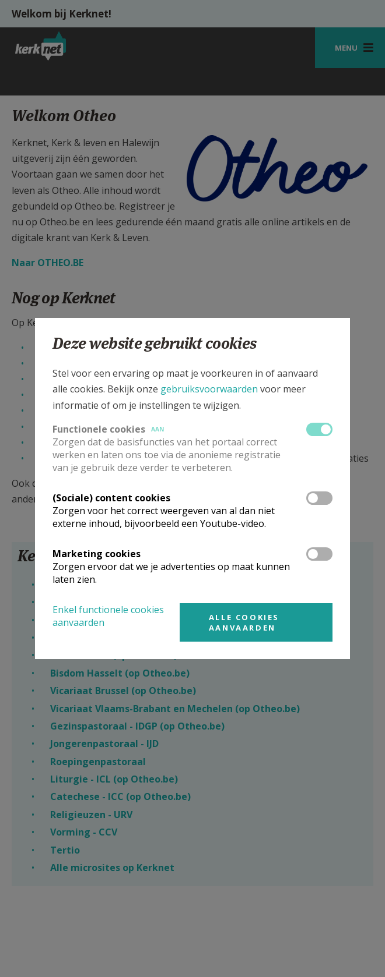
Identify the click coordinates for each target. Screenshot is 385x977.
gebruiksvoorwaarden (209, 389)
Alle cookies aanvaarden (244, 622)
